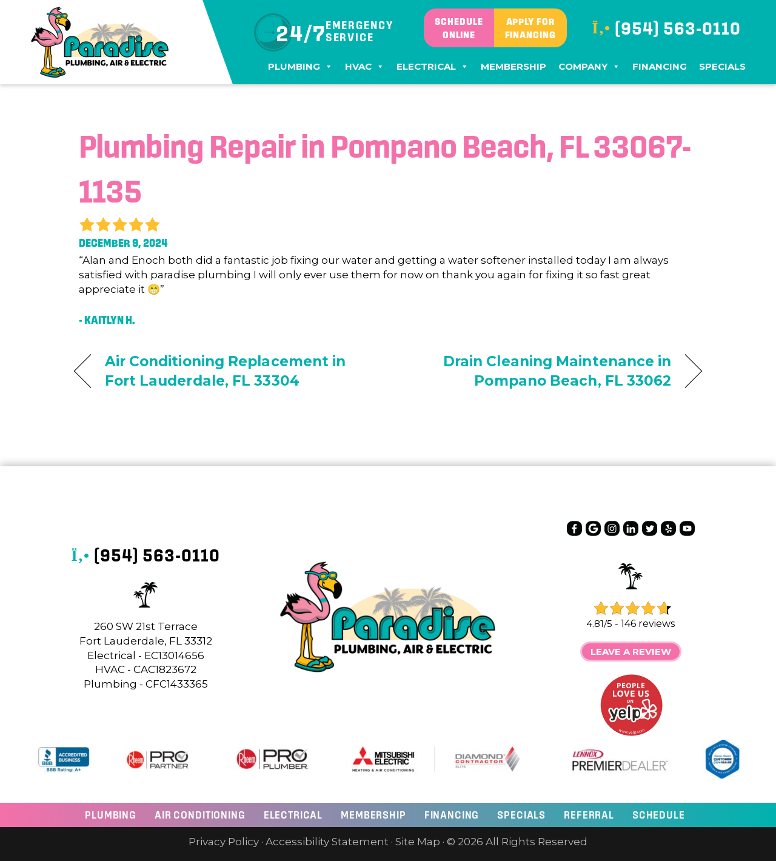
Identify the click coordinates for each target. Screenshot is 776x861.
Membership (513, 66)
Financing (659, 66)
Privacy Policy (224, 842)
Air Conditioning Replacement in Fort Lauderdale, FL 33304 (225, 371)
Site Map (417, 842)
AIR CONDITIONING (200, 814)
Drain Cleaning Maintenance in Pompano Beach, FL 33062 (539, 371)
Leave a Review (630, 651)
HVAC (364, 67)
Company (589, 67)
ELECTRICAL (293, 814)
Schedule (658, 814)
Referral (589, 814)
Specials (722, 66)
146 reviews (648, 623)
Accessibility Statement (327, 842)
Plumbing (300, 67)
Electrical (432, 67)
